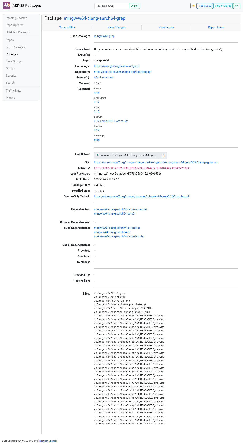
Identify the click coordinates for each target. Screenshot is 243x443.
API (237, 5)
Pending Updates (16, 18)
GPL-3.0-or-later (104, 77)
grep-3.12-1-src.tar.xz (115, 121)
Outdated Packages (18, 32)
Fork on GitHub (223, 5)
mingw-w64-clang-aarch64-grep (94, 18)
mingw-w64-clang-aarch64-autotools (117, 228)
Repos (10, 40)
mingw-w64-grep (104, 36)
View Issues (166, 27)
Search (134, 5)
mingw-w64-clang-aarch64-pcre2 (114, 213)
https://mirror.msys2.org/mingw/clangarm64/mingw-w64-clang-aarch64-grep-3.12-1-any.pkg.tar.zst (155, 162)
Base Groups (14, 61)
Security (11, 75)
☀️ (193, 5)
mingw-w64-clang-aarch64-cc (112, 232)
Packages (12, 54)
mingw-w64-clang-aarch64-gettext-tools (119, 236)
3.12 (96, 102)
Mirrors (10, 97)
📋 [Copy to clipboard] (163, 155)
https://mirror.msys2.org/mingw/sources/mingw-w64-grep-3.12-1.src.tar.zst (141, 196)
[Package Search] (111, 6)
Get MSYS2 (205, 5)
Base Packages (15, 47)
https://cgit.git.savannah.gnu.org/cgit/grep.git (122, 72)
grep (96, 92)
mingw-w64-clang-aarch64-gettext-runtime (120, 209)
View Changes (117, 27)
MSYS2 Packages (22, 5)
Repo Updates (15, 25)
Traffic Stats (13, 90)
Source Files (67, 27)
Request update (47, 440)
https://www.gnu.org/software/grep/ (117, 66)
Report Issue (216, 27)
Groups (10, 68)
